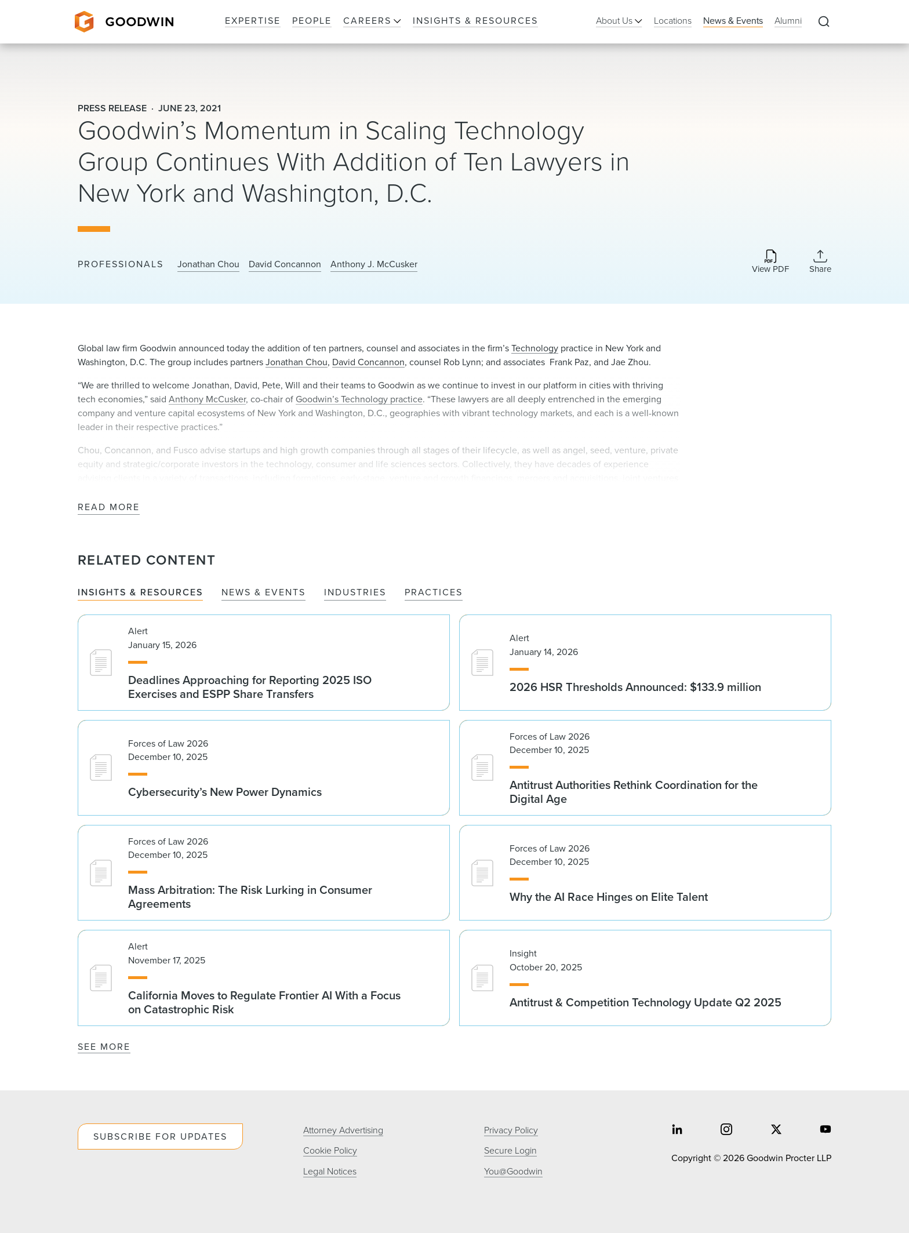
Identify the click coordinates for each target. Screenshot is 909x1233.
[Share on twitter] (776, 1130)
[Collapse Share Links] (820, 261)
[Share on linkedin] (677, 1130)
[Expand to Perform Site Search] (823, 22)
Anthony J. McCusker (373, 264)
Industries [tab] (355, 593)
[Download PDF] (770, 262)
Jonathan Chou (208, 264)
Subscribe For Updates (160, 1136)
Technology (534, 348)
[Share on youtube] (825, 1130)
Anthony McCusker (207, 399)
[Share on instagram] (726, 1130)
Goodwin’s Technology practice (359, 399)
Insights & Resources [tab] (140, 593)
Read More (109, 507)
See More (104, 1046)
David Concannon (285, 264)
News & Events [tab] (263, 593)
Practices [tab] (434, 593)
